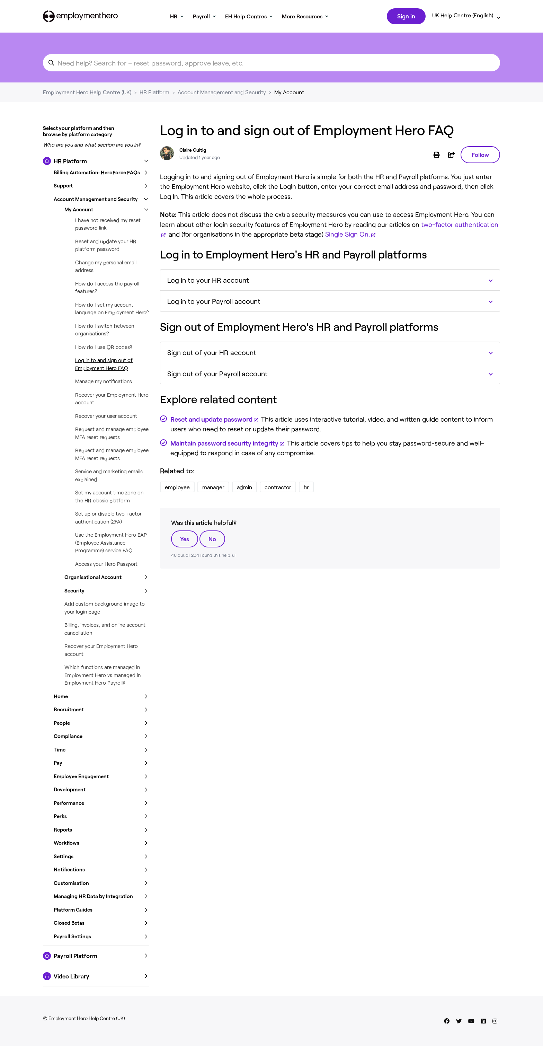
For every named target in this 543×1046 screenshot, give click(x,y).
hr (306, 488)
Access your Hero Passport (106, 565)
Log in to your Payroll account (213, 302)
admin (244, 488)
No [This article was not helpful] (212, 540)
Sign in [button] (406, 16)
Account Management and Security (222, 93)
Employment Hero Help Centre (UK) (87, 93)
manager (213, 488)
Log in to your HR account (208, 281)
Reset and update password (211, 420)
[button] (96, 162)
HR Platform (154, 93)
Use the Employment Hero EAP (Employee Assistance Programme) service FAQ (111, 544)
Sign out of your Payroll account (217, 375)
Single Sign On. (347, 235)
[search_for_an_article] (271, 64)
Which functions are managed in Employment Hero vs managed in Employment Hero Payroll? (102, 676)
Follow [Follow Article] (480, 155)
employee (177, 488)
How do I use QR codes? (104, 348)
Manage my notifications (103, 382)
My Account (289, 93)
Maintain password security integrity (224, 444)
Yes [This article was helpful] (184, 540)
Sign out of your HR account (211, 354)
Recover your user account (106, 417)
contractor (278, 488)
